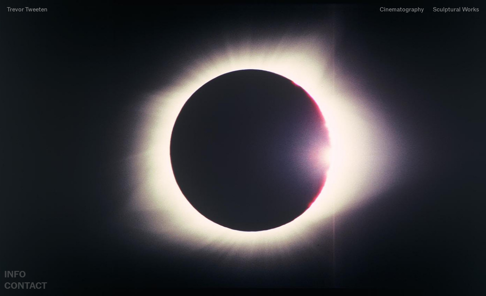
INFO (15, 274)
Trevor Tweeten (27, 9)
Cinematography (402, 9)
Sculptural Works (456, 9)
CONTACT (25, 285)
